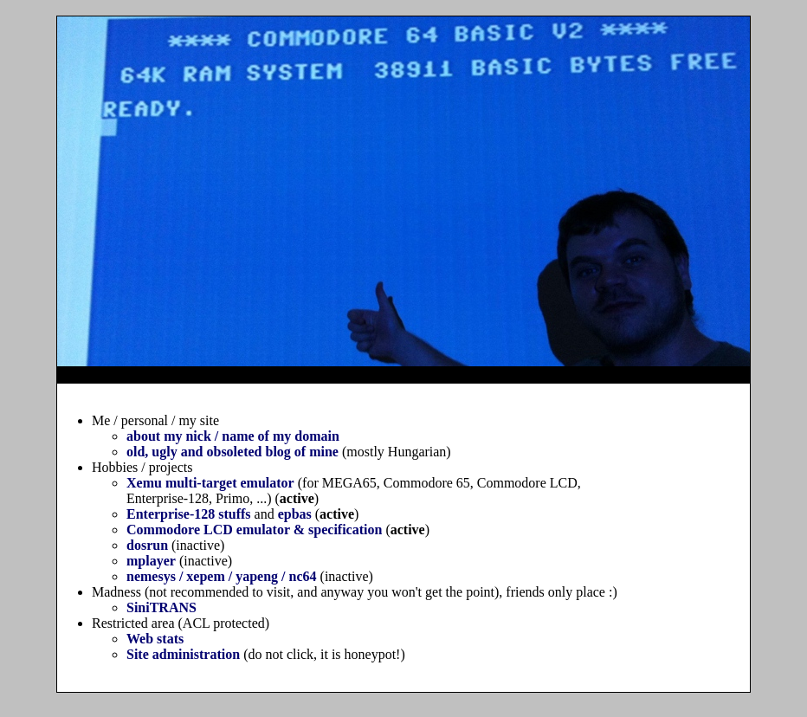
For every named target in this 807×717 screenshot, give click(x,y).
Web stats (155, 638)
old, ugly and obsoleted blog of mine (232, 451)
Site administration (183, 654)
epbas (295, 514)
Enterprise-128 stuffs (188, 514)
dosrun (147, 545)
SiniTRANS (161, 607)
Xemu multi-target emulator (210, 482)
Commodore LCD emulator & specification (254, 529)
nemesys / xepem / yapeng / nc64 (221, 576)
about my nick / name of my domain (232, 436)
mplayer (151, 560)
